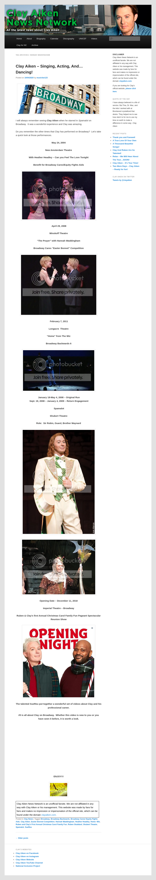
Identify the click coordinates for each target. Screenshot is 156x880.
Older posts (22, 838)
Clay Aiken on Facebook (27, 853)
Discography (68, 38)
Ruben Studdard (75, 824)
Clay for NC (21, 45)
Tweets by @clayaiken (122, 180)
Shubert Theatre (90, 824)
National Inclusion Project (28, 866)
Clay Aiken (25, 822)
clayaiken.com (125, 81)
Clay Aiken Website (25, 859)
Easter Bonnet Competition (43, 822)
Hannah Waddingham (65, 822)
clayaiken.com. (49, 815)
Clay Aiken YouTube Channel (29, 863)
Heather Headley (82, 822)
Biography (41, 38)
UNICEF (82, 38)
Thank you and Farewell (124, 137)
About (29, 38)
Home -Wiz (95, 822)
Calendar (54, 38)
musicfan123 (42, 78)
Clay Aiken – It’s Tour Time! (125, 163)
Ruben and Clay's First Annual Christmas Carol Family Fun (41, 824)
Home (19, 38)
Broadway (45, 819)
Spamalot (20, 827)
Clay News (28, 819)
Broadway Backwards (60, 819)
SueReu (28, 827)
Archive (35, 45)
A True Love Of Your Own (124, 140)
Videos (94, 38)
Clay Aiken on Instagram (27, 856)
